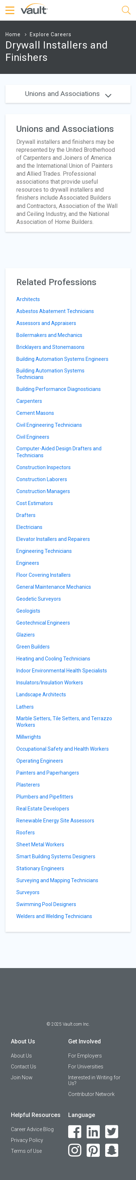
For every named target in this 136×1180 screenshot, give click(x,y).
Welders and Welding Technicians (54, 916)
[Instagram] (75, 1150)
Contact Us (23, 1066)
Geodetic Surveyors (38, 599)
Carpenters (29, 401)
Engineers (27, 563)
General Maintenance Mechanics (53, 587)
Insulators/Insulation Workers (49, 682)
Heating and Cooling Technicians (53, 659)
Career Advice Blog (32, 1129)
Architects (28, 299)
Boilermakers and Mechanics (49, 335)
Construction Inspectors (43, 467)
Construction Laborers (41, 479)
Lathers (25, 707)
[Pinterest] (93, 1150)
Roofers (25, 832)
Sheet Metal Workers (40, 844)
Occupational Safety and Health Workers (62, 749)
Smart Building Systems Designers (55, 856)
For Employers (85, 1056)
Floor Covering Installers (43, 575)
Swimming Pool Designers (46, 904)
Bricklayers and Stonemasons (50, 347)
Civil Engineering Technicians (49, 425)
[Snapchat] (112, 1150)
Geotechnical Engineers (43, 623)
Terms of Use (26, 1151)
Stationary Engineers (40, 868)
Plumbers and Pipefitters (44, 797)
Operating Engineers (39, 761)
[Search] (126, 11)
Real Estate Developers (42, 809)
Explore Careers (50, 34)
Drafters (26, 515)
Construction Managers (43, 491)
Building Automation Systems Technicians (50, 374)
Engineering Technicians (44, 551)
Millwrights (28, 737)
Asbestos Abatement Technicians (55, 311)
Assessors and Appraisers (46, 323)
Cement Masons (35, 413)
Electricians (29, 527)
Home (13, 34)
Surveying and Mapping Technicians (57, 880)
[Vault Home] (34, 8)
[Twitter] (112, 1132)
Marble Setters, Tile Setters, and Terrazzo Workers (64, 722)
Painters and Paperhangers (47, 773)
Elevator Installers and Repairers (53, 539)
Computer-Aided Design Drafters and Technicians (59, 452)
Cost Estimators (34, 503)
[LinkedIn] (93, 1132)
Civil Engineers (32, 437)
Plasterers (28, 785)
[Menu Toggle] (10, 10)
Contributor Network (91, 1094)
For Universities (85, 1066)
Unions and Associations (68, 93)
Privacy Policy (27, 1140)
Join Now (22, 1077)
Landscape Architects (41, 694)
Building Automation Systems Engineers (62, 359)
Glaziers (25, 635)
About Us (21, 1056)
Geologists (28, 611)
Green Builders (33, 647)
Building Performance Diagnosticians (58, 389)
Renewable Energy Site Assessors (55, 821)
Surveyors (28, 892)
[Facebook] (75, 1132)
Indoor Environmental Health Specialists (61, 671)
